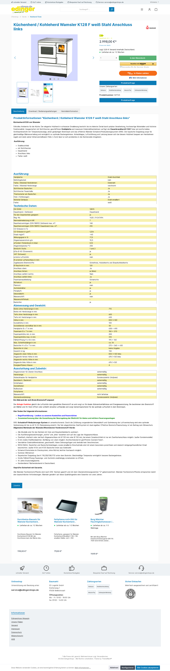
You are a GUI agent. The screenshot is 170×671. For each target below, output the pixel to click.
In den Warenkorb (137, 58)
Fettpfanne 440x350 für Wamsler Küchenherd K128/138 (65, 520)
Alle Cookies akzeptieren (148, 668)
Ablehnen (114, 668)
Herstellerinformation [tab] (69, 111)
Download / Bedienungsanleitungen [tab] (43, 111)
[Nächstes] (93, 57)
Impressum (15, 629)
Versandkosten (102, 656)
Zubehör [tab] (16, 485)
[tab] (18, 111)
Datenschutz (16, 632)
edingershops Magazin (20, 618)
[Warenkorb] (156, 9)
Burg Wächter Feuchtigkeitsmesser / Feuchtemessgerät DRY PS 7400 (102, 520)
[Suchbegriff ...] (84, 9)
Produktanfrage (128, 83)
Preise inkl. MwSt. (105, 45)
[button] (138, 64)
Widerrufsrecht (17, 636)
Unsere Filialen (17, 622)
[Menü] (142, 9)
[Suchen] (111, 9)
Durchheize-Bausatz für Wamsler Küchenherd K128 (28, 520)
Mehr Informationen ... (83, 668)
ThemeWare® (107, 659)
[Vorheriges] (15, 57)
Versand (14, 625)
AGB (13, 639)
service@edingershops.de (114, 2)
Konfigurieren (128, 668)
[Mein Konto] (149, 9)
